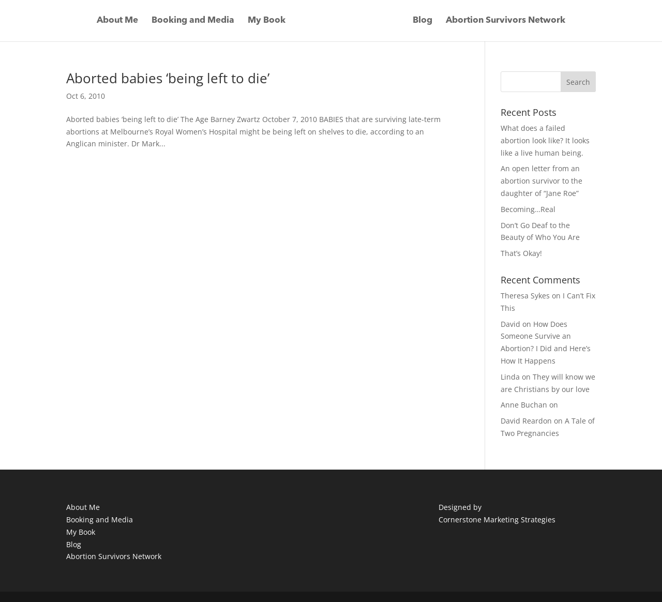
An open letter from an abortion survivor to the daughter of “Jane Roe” (541, 180)
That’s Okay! (521, 253)
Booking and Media (193, 21)
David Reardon (526, 421)
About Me (117, 21)
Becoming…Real (528, 209)
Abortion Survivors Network (505, 21)
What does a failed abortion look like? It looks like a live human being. (545, 140)
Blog (422, 21)
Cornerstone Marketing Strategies (497, 519)
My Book (266, 21)
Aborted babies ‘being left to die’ (167, 78)
